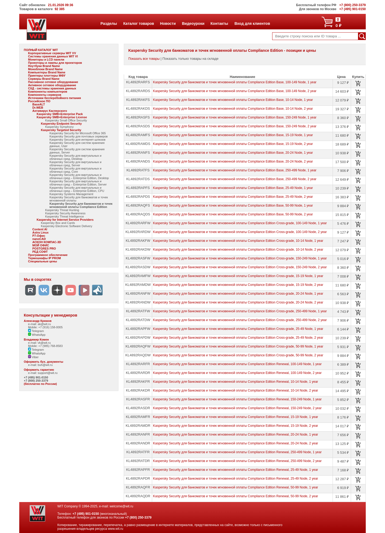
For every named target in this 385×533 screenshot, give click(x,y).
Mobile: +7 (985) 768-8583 (45, 346)
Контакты (219, 23)
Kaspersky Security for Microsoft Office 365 (77, 133)
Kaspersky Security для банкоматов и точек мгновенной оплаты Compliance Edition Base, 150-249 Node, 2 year (234, 126)
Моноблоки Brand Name (45, 69)
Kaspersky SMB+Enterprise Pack (60, 114)
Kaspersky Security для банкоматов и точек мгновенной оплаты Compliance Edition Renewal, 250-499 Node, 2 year (237, 461)
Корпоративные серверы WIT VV (52, 53)
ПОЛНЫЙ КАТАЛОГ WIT (41, 50)
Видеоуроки (193, 23)
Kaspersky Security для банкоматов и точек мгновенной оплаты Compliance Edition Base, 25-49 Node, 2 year (233, 197)
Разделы (109, 23)
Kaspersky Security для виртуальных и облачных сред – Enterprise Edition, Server (78, 183)
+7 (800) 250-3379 (36, 380)
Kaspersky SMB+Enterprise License (62, 117)
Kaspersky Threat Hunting (62, 210)
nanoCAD (39, 238)
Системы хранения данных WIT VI (53, 56)
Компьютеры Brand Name (46, 72)
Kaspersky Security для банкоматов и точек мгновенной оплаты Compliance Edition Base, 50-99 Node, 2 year (233, 214)
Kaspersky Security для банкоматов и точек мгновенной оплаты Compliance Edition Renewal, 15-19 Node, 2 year (235, 426)
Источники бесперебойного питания (54, 98)
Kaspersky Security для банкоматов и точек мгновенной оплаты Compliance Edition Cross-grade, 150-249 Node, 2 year (240, 267)
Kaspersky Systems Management (71, 194)
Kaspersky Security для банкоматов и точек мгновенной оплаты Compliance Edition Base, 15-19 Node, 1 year (233, 135)
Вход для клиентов (252, 23)
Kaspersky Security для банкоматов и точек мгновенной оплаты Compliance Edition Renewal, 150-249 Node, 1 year (237, 399)
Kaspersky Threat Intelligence (64, 216)
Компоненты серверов (44, 94)
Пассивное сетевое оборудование (53, 82)
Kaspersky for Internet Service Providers (65, 219)
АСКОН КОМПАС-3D (46, 242)
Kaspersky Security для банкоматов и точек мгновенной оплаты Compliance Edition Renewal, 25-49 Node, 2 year (235, 478)
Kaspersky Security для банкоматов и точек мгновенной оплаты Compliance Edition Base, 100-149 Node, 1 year (234, 82)
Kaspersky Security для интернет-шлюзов (77, 139)
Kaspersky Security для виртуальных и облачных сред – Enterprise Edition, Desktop (79, 176)
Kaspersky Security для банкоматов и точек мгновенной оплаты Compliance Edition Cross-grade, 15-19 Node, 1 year (238, 276)
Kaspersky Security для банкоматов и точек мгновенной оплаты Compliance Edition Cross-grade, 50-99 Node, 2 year (238, 355)
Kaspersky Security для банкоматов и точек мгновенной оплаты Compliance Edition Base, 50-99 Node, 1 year (233, 205)
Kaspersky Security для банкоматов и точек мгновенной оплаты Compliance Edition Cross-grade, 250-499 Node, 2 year (240, 320)
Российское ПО (39, 101)
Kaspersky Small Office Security (66, 120)
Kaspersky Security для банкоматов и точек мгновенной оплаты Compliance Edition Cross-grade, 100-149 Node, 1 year (240, 223)
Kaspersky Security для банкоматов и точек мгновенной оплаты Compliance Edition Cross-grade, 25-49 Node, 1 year (238, 329)
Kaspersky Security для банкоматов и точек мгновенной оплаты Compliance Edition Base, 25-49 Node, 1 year (233, 188)
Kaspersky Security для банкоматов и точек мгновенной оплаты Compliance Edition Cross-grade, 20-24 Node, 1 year (238, 293)
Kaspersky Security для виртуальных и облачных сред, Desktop (75, 157)
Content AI (39, 229)
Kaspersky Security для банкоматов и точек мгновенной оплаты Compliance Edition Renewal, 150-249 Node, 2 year (237, 408)
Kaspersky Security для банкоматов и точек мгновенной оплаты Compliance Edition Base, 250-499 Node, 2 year (234, 179)
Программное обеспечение (48, 254)
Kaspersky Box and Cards (58, 222)
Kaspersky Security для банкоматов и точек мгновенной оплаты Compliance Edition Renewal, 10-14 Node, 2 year (235, 390)
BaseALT (38, 104)
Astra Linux (40, 232)
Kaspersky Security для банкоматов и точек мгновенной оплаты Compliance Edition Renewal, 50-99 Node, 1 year (235, 487)
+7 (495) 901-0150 (36, 377)
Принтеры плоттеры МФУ (47, 75)
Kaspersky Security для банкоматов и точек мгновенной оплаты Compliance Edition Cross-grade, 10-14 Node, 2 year (238, 249)
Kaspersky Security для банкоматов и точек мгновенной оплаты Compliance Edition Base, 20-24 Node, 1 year (233, 153)
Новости (168, 23)
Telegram (36, 331)
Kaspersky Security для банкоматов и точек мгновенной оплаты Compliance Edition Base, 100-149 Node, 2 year (234, 91)
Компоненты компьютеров (47, 91)
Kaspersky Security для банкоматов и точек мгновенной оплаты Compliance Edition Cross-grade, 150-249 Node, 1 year (240, 258)
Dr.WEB (37, 107)
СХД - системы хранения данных (52, 88)
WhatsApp (36, 334)
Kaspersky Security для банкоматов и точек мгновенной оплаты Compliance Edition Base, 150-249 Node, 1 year (234, 117)
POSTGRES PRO (44, 248)
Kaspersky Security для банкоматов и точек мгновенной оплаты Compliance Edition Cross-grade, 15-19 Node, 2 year (238, 285)
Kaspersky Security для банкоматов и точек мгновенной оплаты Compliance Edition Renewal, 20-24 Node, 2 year (235, 443)
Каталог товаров (138, 23)
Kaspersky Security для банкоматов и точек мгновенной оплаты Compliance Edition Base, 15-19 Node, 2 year (233, 144)
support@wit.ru (47, 372)
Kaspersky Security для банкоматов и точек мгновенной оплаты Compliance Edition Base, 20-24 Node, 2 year (233, 161)
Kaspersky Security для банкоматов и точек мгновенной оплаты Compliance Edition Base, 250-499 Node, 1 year (234, 170)
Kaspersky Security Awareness (65, 213)
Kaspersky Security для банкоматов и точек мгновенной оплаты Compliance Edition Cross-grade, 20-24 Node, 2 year (238, 302)
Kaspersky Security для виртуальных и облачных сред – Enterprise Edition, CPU (76, 189)
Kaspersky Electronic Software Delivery (66, 226)
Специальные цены (42, 261)
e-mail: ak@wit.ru (39, 324)
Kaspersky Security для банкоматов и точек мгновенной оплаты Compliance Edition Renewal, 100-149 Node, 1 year (237, 364)
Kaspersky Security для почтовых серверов (78, 136)
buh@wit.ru (45, 364)
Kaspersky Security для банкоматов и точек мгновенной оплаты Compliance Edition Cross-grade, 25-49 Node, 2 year (238, 337)
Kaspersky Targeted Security (61, 130)
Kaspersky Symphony (59, 126)
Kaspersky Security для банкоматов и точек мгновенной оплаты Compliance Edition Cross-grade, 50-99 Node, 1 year (238, 346)
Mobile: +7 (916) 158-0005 (45, 327)
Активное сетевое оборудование (52, 85)
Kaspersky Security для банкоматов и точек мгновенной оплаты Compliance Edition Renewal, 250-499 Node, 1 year (237, 452)
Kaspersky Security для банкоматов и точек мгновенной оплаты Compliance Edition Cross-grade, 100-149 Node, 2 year (240, 232)
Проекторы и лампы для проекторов (55, 62)
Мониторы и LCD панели (46, 59)
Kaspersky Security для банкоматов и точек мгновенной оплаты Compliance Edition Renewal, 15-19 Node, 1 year (235, 417)
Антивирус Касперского (49, 110)
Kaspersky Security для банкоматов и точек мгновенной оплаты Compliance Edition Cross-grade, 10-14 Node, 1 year (238, 241)
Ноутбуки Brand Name (44, 66)
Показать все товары (144, 59)
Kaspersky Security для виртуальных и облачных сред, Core (75, 170)
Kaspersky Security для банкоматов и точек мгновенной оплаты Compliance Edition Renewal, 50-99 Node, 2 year (235, 496)
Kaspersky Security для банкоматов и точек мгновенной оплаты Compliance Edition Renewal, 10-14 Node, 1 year (235, 382)
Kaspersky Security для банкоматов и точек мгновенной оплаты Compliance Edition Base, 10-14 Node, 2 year (233, 108)
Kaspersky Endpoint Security (61, 123)
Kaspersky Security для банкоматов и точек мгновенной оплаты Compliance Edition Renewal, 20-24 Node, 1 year (235, 434)
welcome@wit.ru (121, 506)
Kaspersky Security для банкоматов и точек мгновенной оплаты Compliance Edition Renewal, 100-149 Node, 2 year (237, 373)
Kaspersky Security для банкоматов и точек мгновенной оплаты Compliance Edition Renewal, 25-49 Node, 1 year (235, 470)
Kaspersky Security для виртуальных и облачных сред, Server (75, 163)
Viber (33, 357)
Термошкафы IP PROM (44, 258)
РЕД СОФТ (40, 251)
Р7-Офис (38, 235)
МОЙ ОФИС (40, 245)
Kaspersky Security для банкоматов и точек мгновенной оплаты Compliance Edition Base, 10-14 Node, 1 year (233, 100)
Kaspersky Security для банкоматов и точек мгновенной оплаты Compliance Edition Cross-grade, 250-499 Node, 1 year (240, 311)
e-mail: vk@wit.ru (39, 342)
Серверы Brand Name (43, 78)
